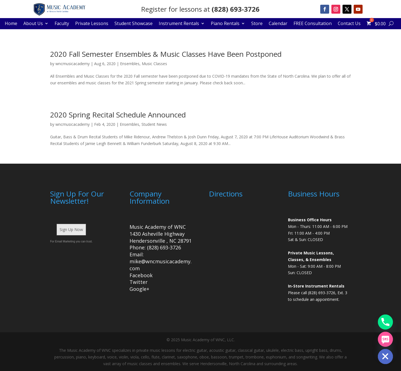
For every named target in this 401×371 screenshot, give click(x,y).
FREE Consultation (313, 23)
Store (257, 23)
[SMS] (385, 339)
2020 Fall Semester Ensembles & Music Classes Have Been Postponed (166, 54)
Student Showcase (133, 23)
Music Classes (154, 63)
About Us (33, 23)
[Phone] (385, 322)
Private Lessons (91, 23)
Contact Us (349, 23)
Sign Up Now (71, 229)
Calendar (278, 23)
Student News (154, 124)
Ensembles (130, 63)
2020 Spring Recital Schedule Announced (118, 115)
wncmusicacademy (72, 63)
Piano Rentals (225, 23)
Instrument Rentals (179, 23)
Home (11, 23)
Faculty (62, 23)
